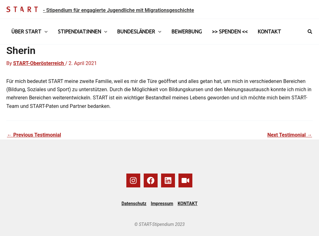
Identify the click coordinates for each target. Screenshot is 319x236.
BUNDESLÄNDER (139, 31)
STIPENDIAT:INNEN (82, 31)
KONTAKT (269, 31)
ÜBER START (29, 31)
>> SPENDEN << (230, 31)
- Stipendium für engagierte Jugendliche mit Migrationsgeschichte (118, 10)
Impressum (162, 203)
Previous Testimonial (34, 135)
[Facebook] (151, 180)
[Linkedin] (168, 180)
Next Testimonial (289, 135)
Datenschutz (134, 203)
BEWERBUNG (187, 31)
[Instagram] (133, 180)
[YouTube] (185, 180)
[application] (44, 31)
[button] (310, 31)
